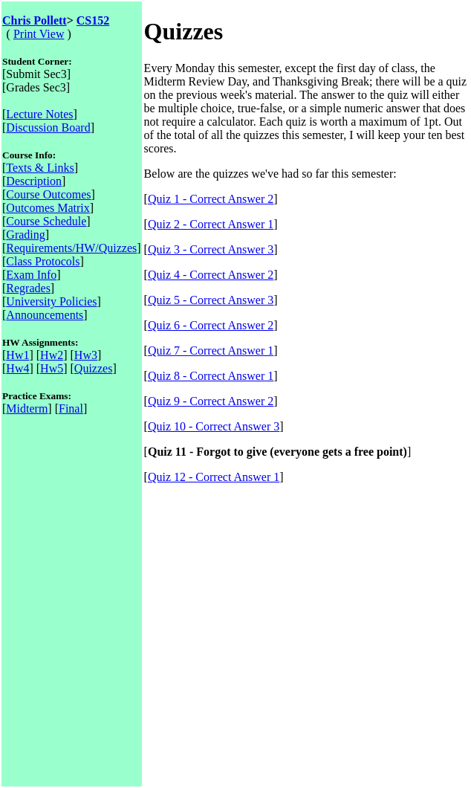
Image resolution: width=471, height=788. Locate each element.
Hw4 (17, 368)
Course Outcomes (48, 194)
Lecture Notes (39, 114)
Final (71, 408)
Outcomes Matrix (47, 207)
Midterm (27, 408)
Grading (25, 234)
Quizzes (93, 368)
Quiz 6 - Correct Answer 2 (210, 325)
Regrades (28, 288)
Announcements (44, 315)
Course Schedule (46, 221)
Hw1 (17, 355)
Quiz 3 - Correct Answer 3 (210, 249)
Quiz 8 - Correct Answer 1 (210, 375)
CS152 (93, 20)
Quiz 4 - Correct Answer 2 (210, 274)
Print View (39, 34)
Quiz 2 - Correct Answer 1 (210, 224)
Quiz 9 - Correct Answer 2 (210, 401)
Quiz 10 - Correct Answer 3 (213, 426)
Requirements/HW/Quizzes (71, 248)
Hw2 (51, 355)
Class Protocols (42, 261)
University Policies (51, 301)
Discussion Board (48, 127)
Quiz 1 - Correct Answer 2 (210, 199)
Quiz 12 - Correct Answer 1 (213, 477)
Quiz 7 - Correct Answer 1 (210, 350)
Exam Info (31, 274)
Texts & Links (40, 167)
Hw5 (51, 368)
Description (34, 181)
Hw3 (85, 355)
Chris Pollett (34, 20)
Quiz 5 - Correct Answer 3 (210, 300)
